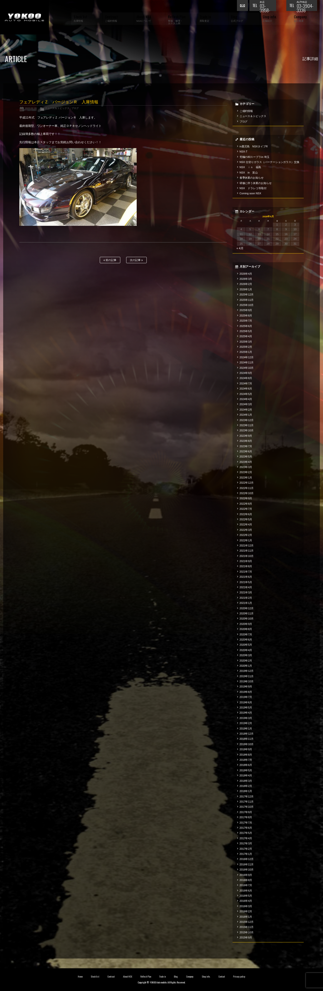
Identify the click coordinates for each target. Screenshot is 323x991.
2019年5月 (246, 707)
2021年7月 (246, 571)
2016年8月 (246, 880)
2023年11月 (247, 425)
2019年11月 (247, 676)
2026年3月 (246, 278)
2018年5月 (246, 770)
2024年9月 (246, 372)
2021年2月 (246, 597)
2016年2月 (246, 911)
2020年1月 (246, 665)
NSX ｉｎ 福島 (250, 167)
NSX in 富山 (249, 172)
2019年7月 (246, 697)
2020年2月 (246, 660)
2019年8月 (246, 691)
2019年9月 (246, 686)
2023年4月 (246, 461)
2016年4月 (246, 900)
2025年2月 (246, 346)
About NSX (127, 976)
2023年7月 (246, 446)
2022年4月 (246, 524)
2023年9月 (246, 435)
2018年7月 (246, 759)
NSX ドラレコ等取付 (253, 188)
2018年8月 (246, 754)
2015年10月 (247, 932)
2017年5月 (246, 832)
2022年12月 (247, 482)
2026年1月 (246, 289)
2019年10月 (247, 681)
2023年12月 (247, 420)
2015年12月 (247, 921)
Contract (111, 976)
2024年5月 (246, 393)
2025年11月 (247, 299)
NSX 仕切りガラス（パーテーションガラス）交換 (270, 162)
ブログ (75, 108)
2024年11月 (247, 362)
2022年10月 (247, 493)
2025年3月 (246, 341)
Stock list (95, 976)
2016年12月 (247, 859)
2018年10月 (247, 744)
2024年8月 (246, 378)
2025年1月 (246, 351)
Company (190, 976)
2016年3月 (246, 906)
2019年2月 (246, 723)
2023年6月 (246, 451)
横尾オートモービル (24, 17)
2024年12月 (247, 357)
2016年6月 (246, 890)
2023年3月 (246, 467)
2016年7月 (246, 885)
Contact (221, 976)
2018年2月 (246, 785)
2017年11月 (247, 801)
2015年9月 (246, 937)
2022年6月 (246, 514)
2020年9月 (246, 623)
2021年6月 (246, 576)
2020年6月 (246, 639)
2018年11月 (247, 738)
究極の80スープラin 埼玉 (254, 156)
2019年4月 (246, 712)
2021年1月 (246, 602)
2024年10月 (247, 367)
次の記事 (136, 260)
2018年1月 (246, 791)
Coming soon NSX (250, 193)
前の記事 (109, 260)
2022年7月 (246, 508)
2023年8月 (246, 440)
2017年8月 (246, 817)
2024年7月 (246, 383)
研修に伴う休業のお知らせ (256, 183)
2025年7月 (246, 320)
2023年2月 (246, 472)
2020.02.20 (31, 108)
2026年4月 (246, 273)
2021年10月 (247, 556)
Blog (176, 976)
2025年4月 (246, 336)
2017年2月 (246, 848)
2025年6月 (246, 326)
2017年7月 (246, 822)
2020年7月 (246, 634)
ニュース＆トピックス (57, 108)
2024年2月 (246, 409)
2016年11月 (247, 864)
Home (80, 976)
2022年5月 (246, 519)
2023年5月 (246, 456)
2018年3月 (246, 780)
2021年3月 (246, 592)
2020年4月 (246, 650)
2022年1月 (246, 540)
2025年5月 (246, 331)
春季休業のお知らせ (252, 177)
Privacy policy (239, 976)
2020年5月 (246, 644)
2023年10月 (247, 430)
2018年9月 (246, 749)
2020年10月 (247, 618)
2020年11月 (247, 613)
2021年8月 (246, 566)
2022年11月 (247, 488)
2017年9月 (246, 812)
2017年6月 (246, 827)
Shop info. (206, 976)
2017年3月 (246, 843)
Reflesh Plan (145, 976)
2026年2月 (246, 284)
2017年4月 (246, 838)
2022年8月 (246, 503)
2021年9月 (246, 561)
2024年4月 (246, 399)
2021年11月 (247, 550)
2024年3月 (246, 404)
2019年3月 (246, 718)
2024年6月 (246, 388)
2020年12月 (247, 608)
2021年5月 (246, 582)
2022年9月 (246, 498)
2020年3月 (246, 655)
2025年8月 (246, 315)
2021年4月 (246, 587)
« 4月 (240, 248)
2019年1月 (246, 728)
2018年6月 (246, 764)
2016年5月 (246, 895)
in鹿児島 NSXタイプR (254, 146)
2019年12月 (247, 670)
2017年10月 (247, 806)
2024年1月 (246, 414)
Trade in (162, 976)
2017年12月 (247, 796)
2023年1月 (246, 477)
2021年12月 (247, 545)
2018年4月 (246, 775)
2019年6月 (246, 702)
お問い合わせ (243, 6)
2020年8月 (246, 629)
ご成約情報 (246, 110)
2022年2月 (246, 535)
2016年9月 (246, 874)
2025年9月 (246, 310)
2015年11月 (247, 927)
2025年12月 (247, 294)
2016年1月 (246, 916)
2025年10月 (247, 305)
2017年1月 (246, 853)
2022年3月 (246, 529)
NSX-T (243, 151)
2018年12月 (247, 733)
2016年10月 (247, 869)
